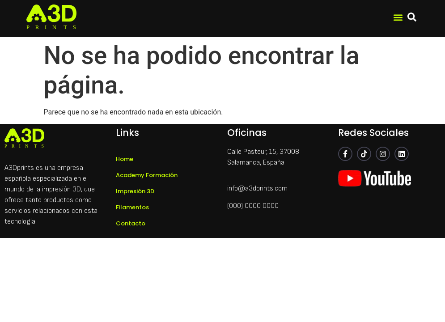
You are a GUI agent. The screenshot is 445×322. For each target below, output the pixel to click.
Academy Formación (147, 175)
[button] (397, 17)
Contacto (130, 223)
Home (124, 159)
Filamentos (132, 207)
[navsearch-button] (411, 19)
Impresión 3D (135, 191)
